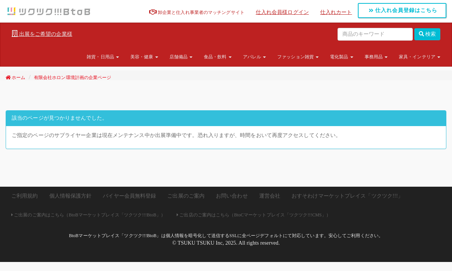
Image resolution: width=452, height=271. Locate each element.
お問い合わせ (232, 196)
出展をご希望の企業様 (42, 34)
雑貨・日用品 (103, 56)
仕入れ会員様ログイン (282, 12)
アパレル (254, 56)
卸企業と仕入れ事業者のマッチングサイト (196, 12)
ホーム (16, 77)
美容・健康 (144, 56)
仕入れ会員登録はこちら (403, 10)
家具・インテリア (419, 56)
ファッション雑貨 (298, 56)
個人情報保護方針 (70, 196)
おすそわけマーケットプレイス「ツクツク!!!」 (347, 196)
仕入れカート (336, 12)
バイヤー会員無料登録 (129, 196)
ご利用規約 (24, 196)
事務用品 (376, 56)
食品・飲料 (218, 56)
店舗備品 (181, 56)
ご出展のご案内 (186, 196)
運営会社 (269, 196)
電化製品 (341, 56)
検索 (427, 34)
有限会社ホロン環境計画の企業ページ (72, 77)
